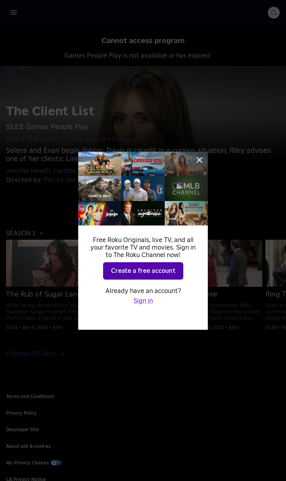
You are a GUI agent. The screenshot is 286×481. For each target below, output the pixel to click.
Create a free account (143, 271)
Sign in (143, 301)
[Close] (199, 160)
